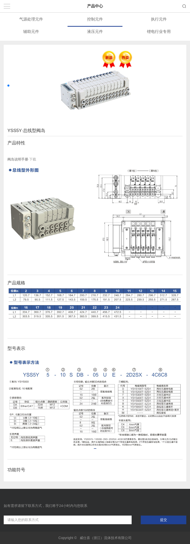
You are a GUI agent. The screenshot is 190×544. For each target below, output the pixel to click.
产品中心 (95, 6)
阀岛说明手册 (17, 159)
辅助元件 (31, 31)
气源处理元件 (31, 19)
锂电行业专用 (159, 31)
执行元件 (159, 19)
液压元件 (95, 31)
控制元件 (95, 19)
